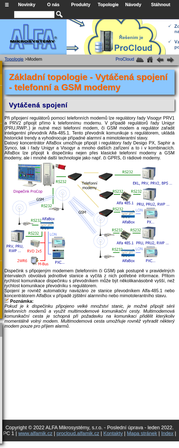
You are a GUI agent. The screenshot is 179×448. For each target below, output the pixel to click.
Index (167, 433)
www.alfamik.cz (35, 433)
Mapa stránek (142, 433)
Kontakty (113, 433)
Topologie (14, 59)
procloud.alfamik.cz (77, 433)
